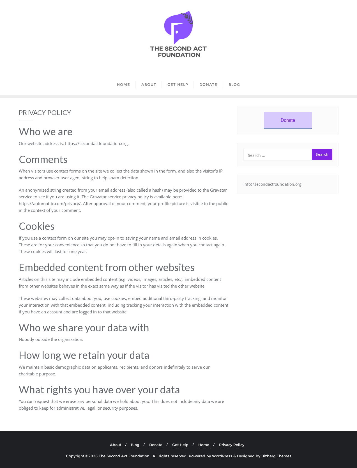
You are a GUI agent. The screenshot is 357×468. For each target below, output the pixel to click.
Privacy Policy (231, 444)
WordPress (222, 456)
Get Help (180, 444)
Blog (135, 444)
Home (203, 444)
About (115, 444)
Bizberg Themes (276, 456)
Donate (288, 120)
